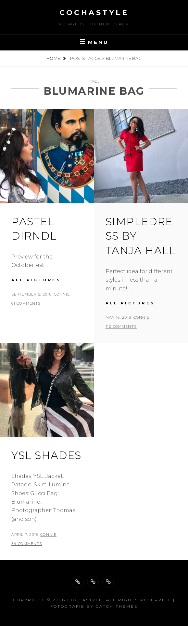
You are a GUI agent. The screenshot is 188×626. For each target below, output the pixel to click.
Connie (62, 294)
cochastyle (94, 12)
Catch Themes (117, 606)
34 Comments (26, 543)
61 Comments (26, 303)
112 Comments (121, 326)
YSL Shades (46, 455)
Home (53, 58)
